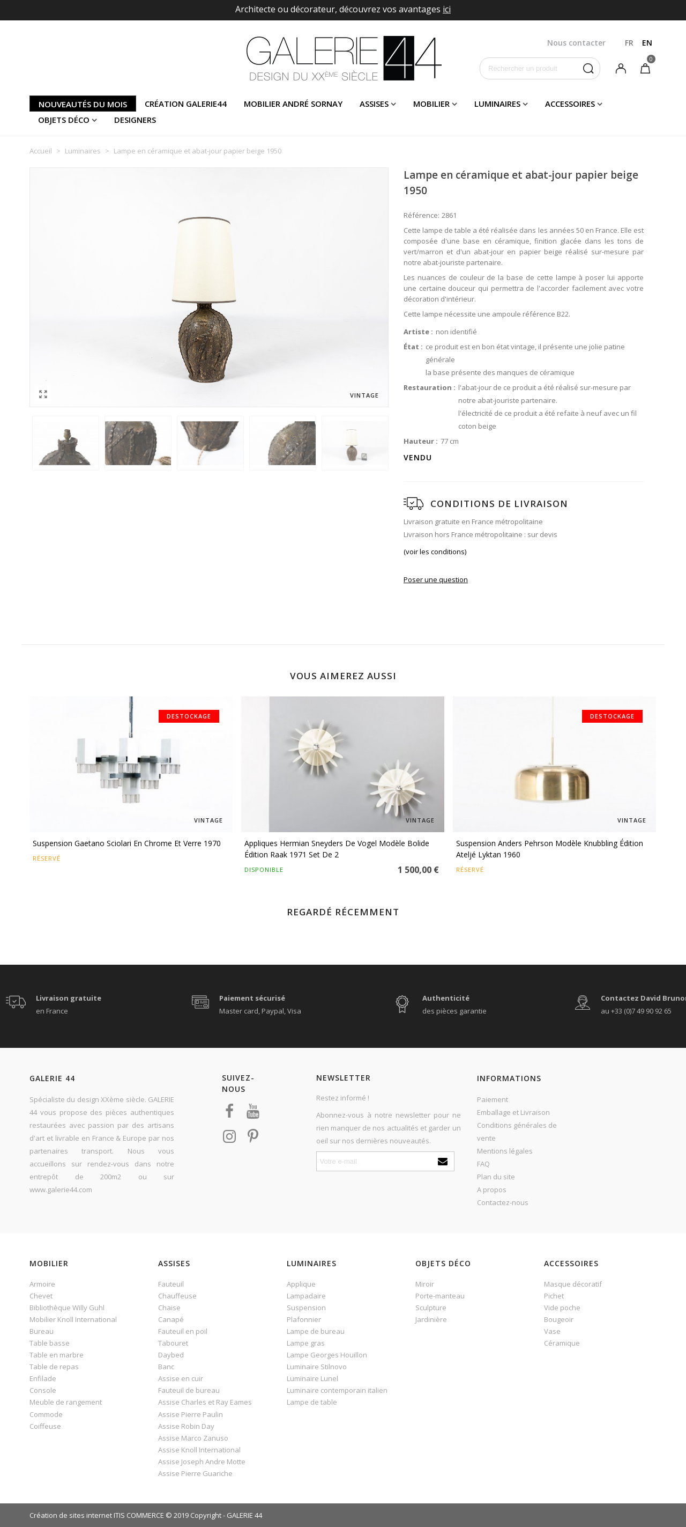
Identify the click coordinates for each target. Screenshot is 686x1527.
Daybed (171, 1355)
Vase (552, 1331)
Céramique (562, 1343)
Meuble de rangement (65, 1402)
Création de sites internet (70, 1515)
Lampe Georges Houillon (327, 1355)
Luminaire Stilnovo (317, 1366)
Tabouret (173, 1343)
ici (447, 9)
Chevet (41, 1296)
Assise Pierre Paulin (190, 1414)
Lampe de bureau (316, 1331)
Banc (166, 1366)
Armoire (42, 1284)
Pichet (554, 1296)
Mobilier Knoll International (73, 1319)
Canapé (171, 1319)
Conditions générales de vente (517, 1131)
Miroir (424, 1284)
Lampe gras (306, 1343)
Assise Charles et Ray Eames (205, 1402)
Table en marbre (56, 1355)
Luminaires (497, 103)
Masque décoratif (573, 1284)
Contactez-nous (502, 1202)
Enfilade (42, 1378)
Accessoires (570, 103)
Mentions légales (505, 1151)
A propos (491, 1189)
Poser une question (436, 579)
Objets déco (64, 119)
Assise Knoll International (199, 1450)
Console (42, 1390)
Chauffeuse (177, 1296)
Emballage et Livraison (513, 1112)
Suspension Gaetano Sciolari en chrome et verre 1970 (127, 843)
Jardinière (431, 1319)
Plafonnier (304, 1319)
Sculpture (430, 1307)
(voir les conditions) (435, 551)
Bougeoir (558, 1319)
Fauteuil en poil (182, 1331)
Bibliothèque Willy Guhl (67, 1307)
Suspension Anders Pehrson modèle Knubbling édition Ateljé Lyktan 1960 (549, 849)
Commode (46, 1414)
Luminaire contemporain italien (337, 1390)
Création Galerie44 (186, 103)
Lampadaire (306, 1296)
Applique (301, 1284)
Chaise (169, 1307)
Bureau (41, 1331)
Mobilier (431, 103)
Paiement (492, 1099)
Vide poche (562, 1307)
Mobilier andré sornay (293, 103)
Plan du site (496, 1176)
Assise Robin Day (186, 1426)
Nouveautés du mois (83, 104)
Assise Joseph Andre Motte (201, 1461)
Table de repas (54, 1366)
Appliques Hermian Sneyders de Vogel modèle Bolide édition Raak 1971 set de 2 (336, 849)
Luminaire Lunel (312, 1378)
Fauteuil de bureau (189, 1390)
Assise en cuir (180, 1378)
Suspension (306, 1307)
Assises (374, 103)
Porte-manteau (440, 1296)
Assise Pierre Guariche (195, 1473)
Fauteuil (171, 1284)
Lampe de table (312, 1402)
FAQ (483, 1164)
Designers (135, 119)
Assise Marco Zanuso (193, 1438)
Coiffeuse (45, 1426)
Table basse (49, 1343)
